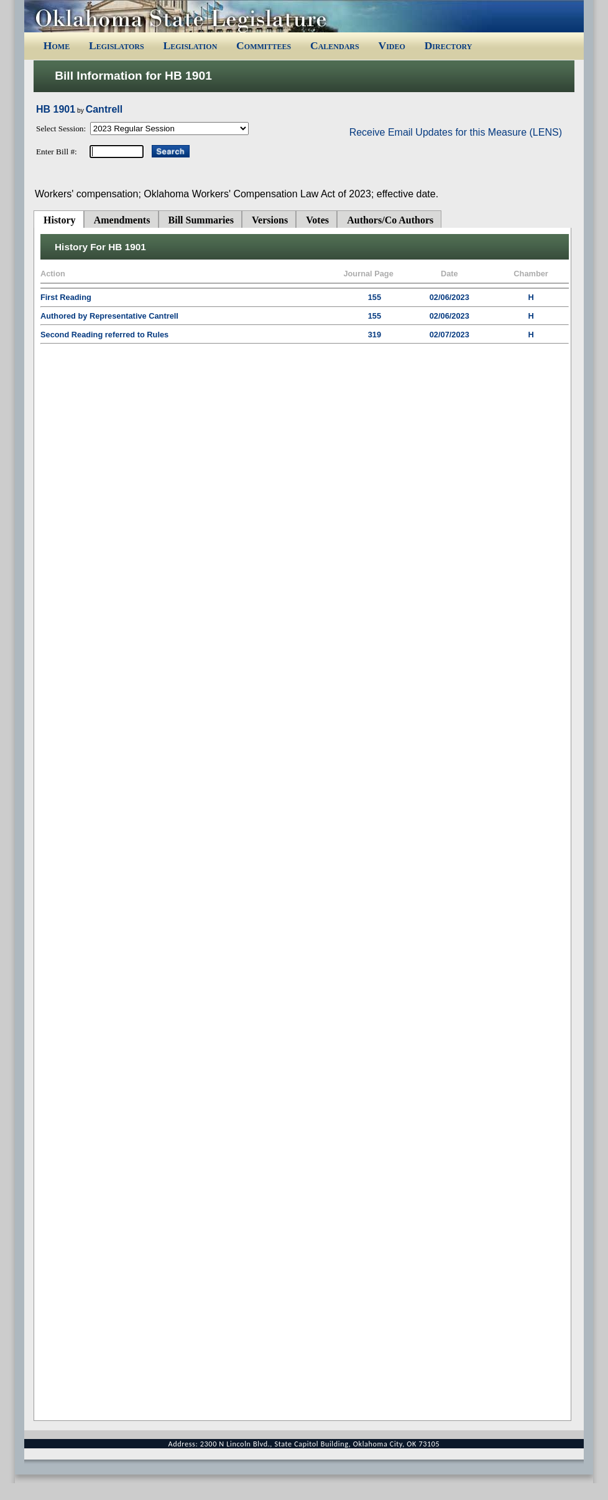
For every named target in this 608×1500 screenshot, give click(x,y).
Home (57, 45)
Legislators (116, 45)
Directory (448, 45)
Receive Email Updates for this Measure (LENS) (455, 132)
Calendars (334, 45)
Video (391, 45)
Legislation (190, 45)
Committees (263, 45)
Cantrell (104, 109)
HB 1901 (55, 109)
